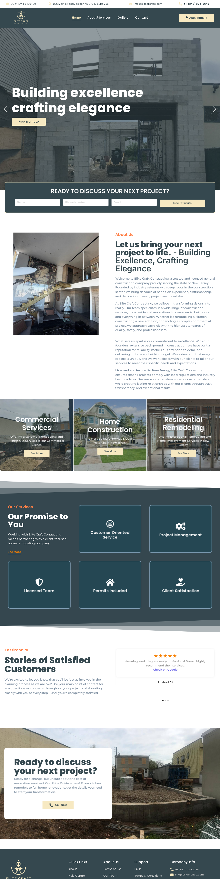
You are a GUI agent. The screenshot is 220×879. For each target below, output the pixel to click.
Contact (141, 17)
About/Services (99, 17)
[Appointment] (196, 18)
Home (76, 17)
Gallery (122, 17)
